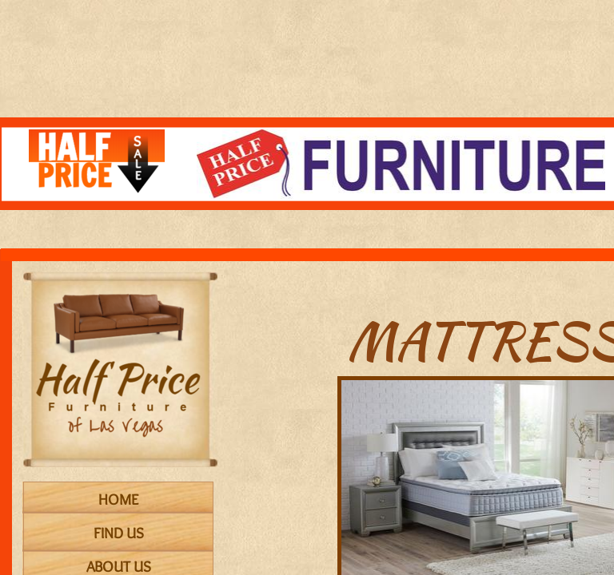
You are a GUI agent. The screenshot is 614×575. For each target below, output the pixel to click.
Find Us (119, 533)
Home (118, 499)
